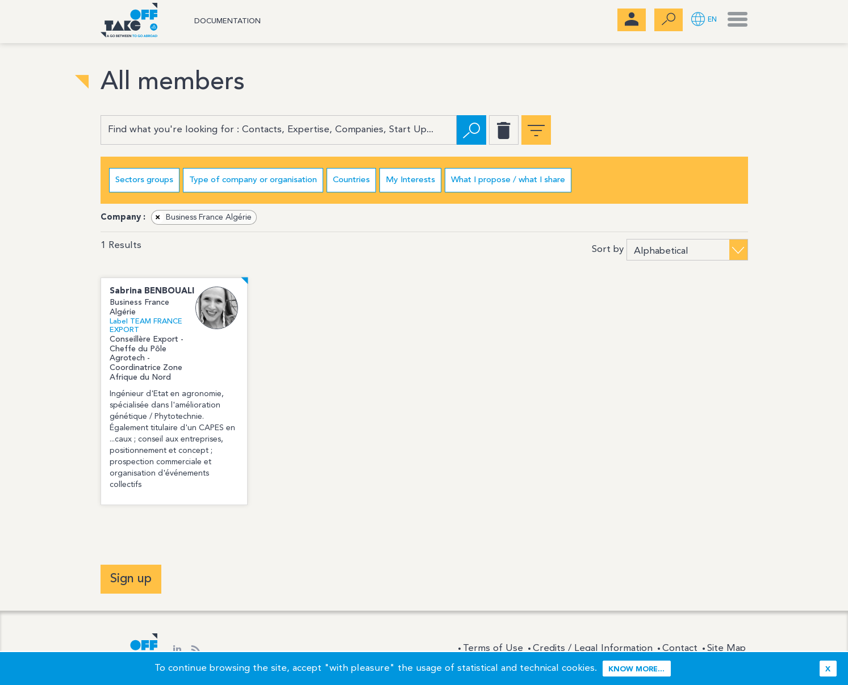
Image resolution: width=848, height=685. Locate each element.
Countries (351, 180)
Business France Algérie (202, 217)
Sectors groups (144, 180)
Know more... (636, 669)
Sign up (131, 579)
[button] (704, 20)
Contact (679, 648)
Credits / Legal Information (593, 648)
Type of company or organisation (253, 180)
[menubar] (631, 20)
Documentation (227, 21)
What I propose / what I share (508, 180)
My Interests (410, 180)
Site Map (726, 648)
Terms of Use (493, 648)
